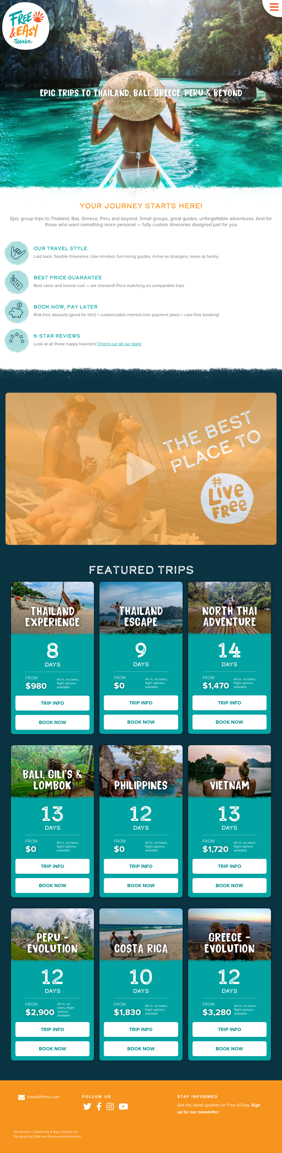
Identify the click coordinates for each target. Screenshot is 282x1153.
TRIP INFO (52, 703)
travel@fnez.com (38, 1097)
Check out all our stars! (120, 344)
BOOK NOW (52, 722)
